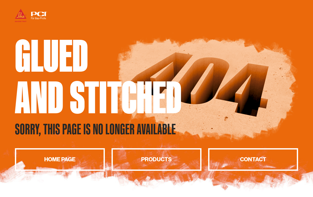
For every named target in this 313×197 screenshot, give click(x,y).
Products (156, 159)
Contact (253, 159)
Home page (60, 159)
